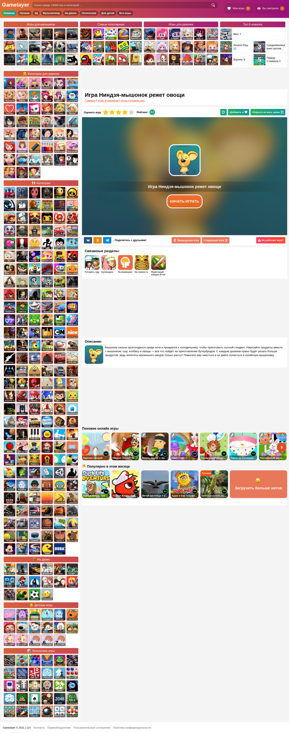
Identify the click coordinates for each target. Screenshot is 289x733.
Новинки (9, 13)
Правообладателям (59, 727)
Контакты (39, 727)
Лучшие (25, 13)
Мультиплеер (51, 13)
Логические (89, 13)
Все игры (125, 13)
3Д (36, 13)
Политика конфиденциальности (132, 727)
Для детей (107, 13)
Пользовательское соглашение (91, 727)
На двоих (71, 13)
